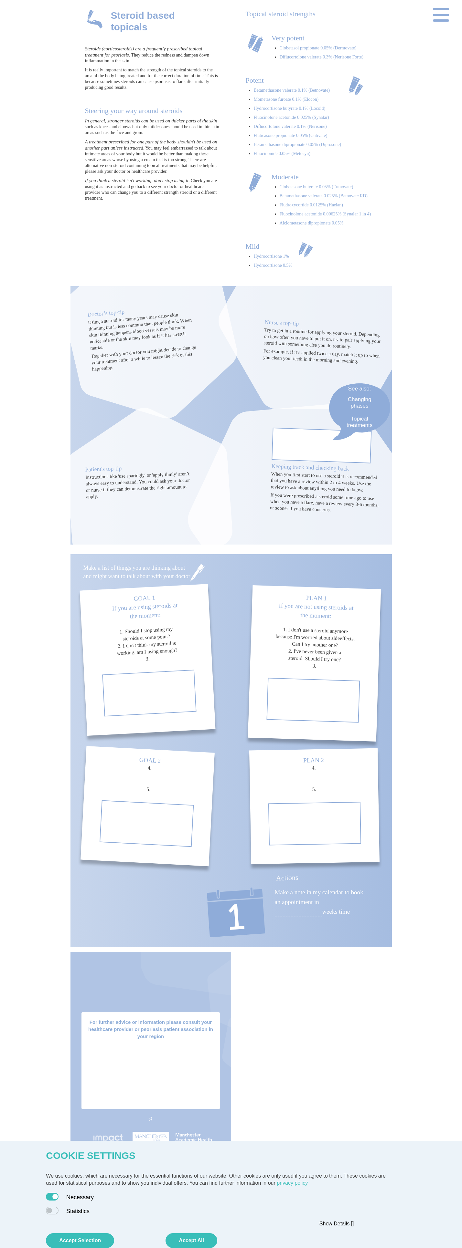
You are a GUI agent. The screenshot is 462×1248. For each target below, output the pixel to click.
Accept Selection (80, 1240)
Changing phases (359, 402)
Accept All (191, 1240)
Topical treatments (359, 422)
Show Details (336, 1224)
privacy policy (292, 1183)
